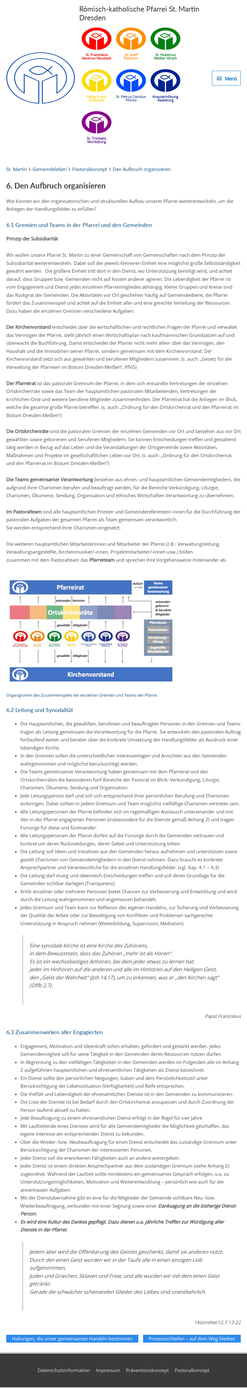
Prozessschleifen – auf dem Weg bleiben (192, 1339)
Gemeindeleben (50, 170)
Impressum (108, 1371)
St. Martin (16, 170)
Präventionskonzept (147, 1371)
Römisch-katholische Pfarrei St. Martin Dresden (143, 13)
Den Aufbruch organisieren (142, 170)
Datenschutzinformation (64, 1371)
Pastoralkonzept (89, 170)
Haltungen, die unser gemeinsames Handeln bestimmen (72, 1339)
